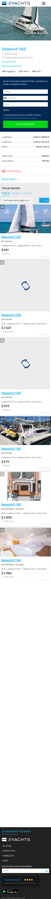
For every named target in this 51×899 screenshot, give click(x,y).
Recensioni (10, 179)
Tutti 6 (6, 193)
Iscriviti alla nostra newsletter (17, 866)
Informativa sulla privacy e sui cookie (19, 117)
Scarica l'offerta (13, 171)
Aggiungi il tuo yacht (16, 831)
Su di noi (7, 846)
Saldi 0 (16, 193)
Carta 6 (27, 193)
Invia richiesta (25, 124)
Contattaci (9, 850)
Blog (5, 860)
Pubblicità (8, 855)
